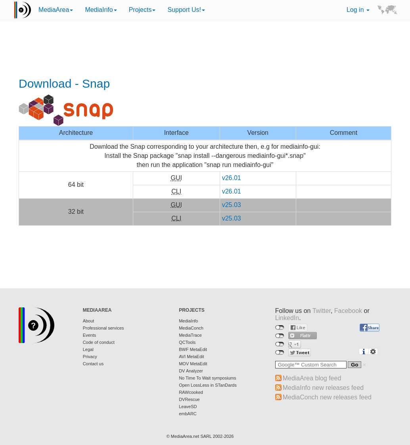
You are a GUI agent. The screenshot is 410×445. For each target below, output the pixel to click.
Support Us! (186, 9)
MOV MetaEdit (193, 363)
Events (89, 335)
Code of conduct (99, 342)
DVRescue (189, 399)
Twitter (321, 310)
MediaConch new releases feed (327, 397)
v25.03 (231, 204)
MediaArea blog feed (312, 378)
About (88, 320)
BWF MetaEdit (193, 349)
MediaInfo (101, 9)
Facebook (348, 310)
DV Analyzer (191, 370)
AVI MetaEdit (191, 356)
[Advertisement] (205, 49)
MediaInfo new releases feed (323, 387)
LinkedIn (287, 318)
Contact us (93, 363)
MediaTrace (190, 335)
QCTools (187, 342)
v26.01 (231, 178)
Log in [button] (358, 9)
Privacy (90, 356)
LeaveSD (188, 406)
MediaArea (55, 9)
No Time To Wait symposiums (207, 378)
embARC (188, 413)
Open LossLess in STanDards (208, 385)
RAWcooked (191, 392)
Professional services (103, 328)
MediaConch (191, 328)
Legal (88, 349)
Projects (142, 9)
